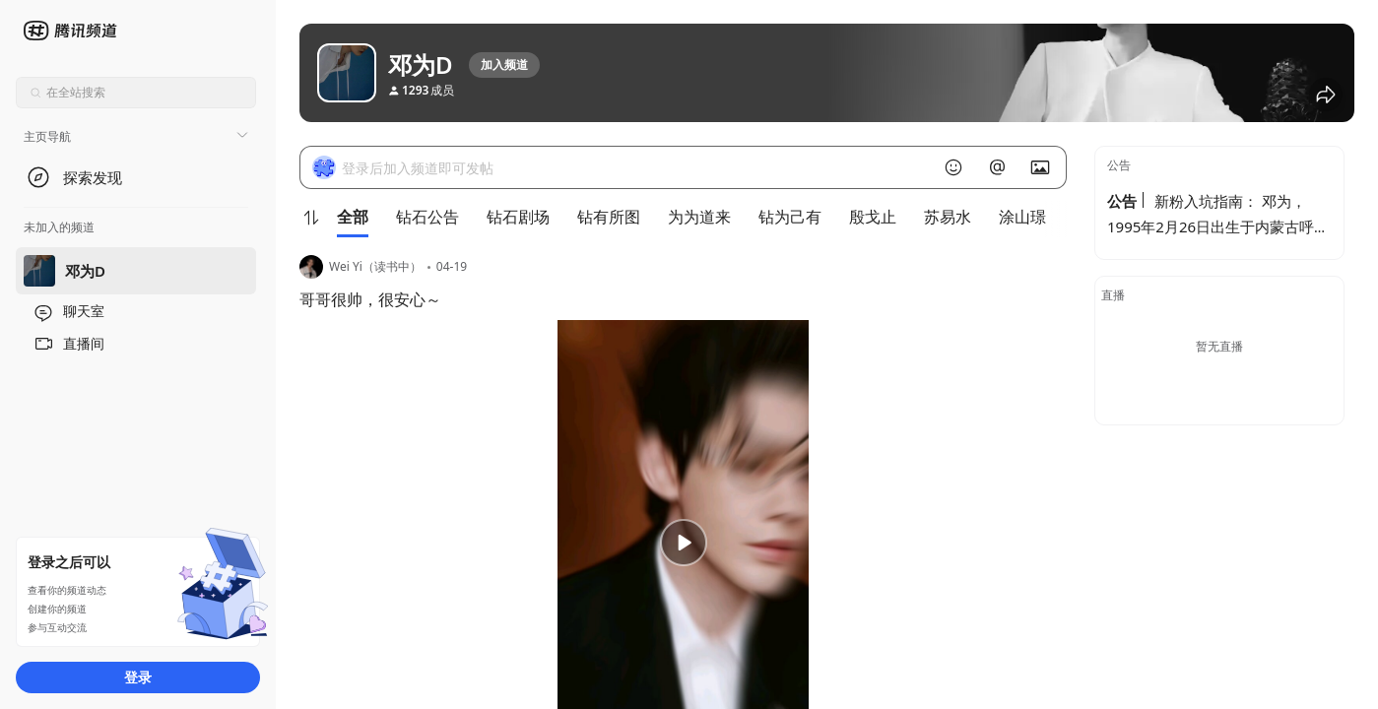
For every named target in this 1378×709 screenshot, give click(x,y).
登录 (138, 677)
